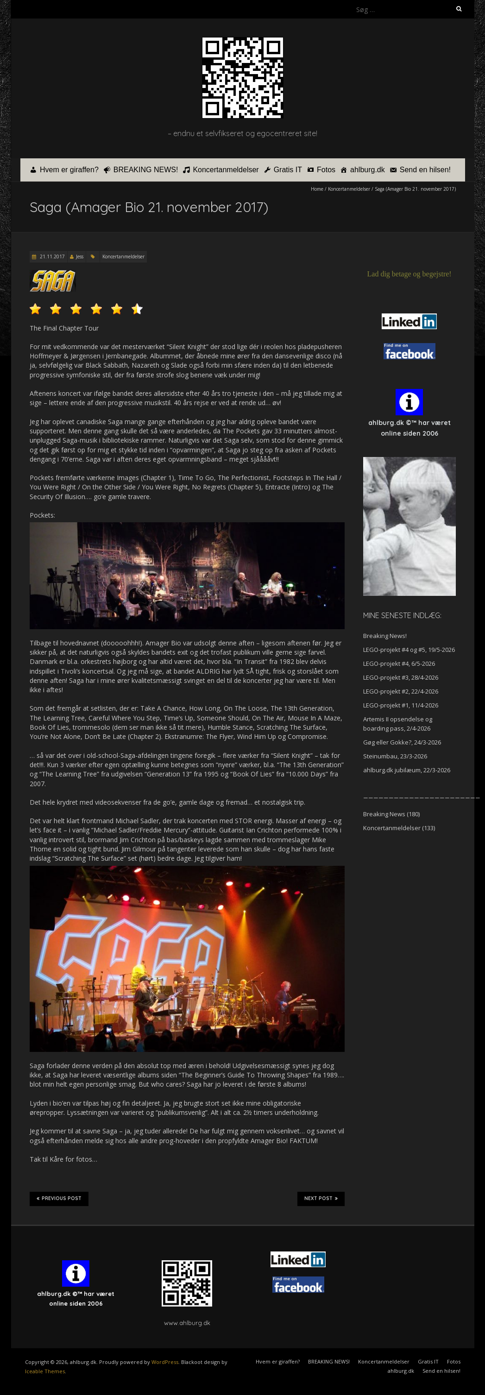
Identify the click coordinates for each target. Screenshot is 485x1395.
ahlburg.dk (367, 170)
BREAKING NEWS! (145, 170)
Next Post (321, 1198)
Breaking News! (385, 636)
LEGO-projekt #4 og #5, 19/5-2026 (409, 649)
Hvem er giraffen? (69, 170)
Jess (79, 256)
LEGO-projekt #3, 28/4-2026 (400, 677)
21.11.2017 (51, 256)
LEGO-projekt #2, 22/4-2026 (400, 691)
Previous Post (59, 1198)
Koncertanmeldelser (225, 170)
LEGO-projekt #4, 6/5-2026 (399, 663)
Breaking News (384, 814)
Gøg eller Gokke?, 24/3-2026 (402, 742)
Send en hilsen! (425, 170)
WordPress (164, 1361)
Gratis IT (288, 170)
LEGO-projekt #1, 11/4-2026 (400, 705)
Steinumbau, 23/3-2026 (395, 756)
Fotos (326, 170)
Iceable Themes (45, 1371)
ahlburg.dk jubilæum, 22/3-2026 (406, 770)
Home (317, 189)
